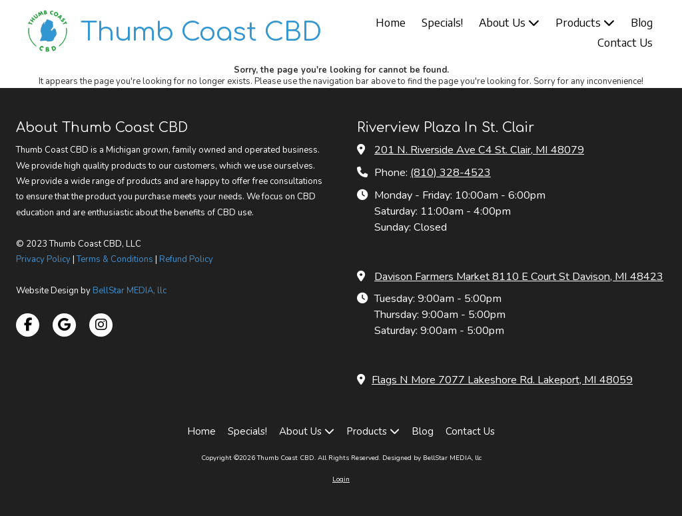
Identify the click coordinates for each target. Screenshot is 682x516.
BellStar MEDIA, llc (130, 291)
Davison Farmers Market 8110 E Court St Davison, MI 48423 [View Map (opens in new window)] (518, 276)
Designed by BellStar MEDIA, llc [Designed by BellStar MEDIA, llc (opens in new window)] (432, 458)
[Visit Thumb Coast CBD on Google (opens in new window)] (64, 325)
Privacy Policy (43, 259)
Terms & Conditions (115, 259)
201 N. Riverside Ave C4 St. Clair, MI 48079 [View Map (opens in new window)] (479, 150)
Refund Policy (186, 259)
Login (341, 479)
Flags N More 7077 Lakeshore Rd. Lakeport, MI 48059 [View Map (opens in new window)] (502, 380)
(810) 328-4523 (450, 172)
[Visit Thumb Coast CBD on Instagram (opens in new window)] (101, 325)
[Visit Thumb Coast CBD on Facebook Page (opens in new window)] (27, 325)
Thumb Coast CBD (201, 32)
